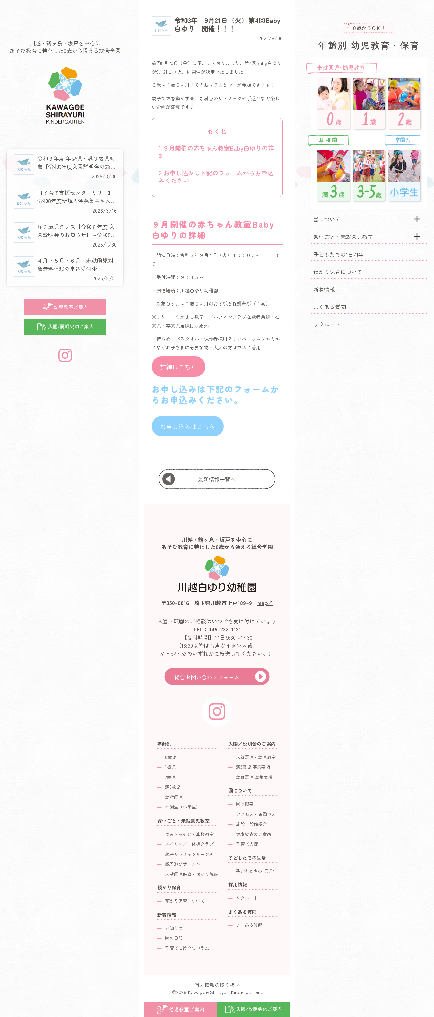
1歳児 (170, 767)
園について (326, 219)
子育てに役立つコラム (187, 948)
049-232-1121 (224, 629)
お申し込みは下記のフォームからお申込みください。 (216, 176)
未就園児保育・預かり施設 (191, 874)
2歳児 (170, 777)
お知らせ (174, 928)
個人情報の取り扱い (217, 985)
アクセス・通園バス (256, 814)
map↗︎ (265, 603)
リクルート (326, 324)
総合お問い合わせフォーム (206, 677)
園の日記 (174, 938)
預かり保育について (337, 272)
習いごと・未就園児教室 (343, 237)
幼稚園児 (174, 797)
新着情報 (324, 289)
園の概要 (245, 804)
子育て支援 (247, 844)
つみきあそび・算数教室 (189, 834)
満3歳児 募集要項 (253, 767)
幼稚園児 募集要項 (254, 777)
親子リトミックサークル (189, 854)
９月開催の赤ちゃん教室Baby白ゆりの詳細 (216, 151)
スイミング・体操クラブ (189, 844)
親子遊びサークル (182, 864)
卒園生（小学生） (182, 807)
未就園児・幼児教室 (256, 757)
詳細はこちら (178, 366)
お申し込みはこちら (187, 426)
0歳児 (170, 757)
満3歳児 (172, 787)
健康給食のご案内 (253, 834)
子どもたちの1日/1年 (338, 254)
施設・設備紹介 (251, 824)
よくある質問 (329, 306)
